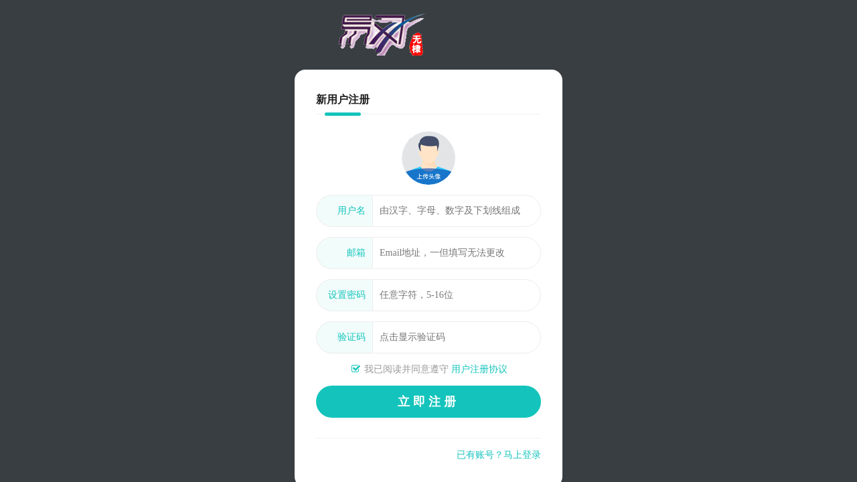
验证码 (351, 337)
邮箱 (356, 253)
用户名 (351, 211)
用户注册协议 (479, 369)
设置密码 (347, 295)
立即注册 (428, 401)
